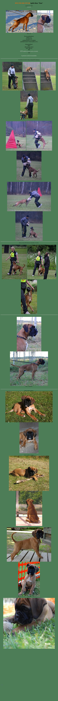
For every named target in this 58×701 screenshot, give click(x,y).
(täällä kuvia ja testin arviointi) (29, 51)
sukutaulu (29, 7)
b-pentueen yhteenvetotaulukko (29, 55)
